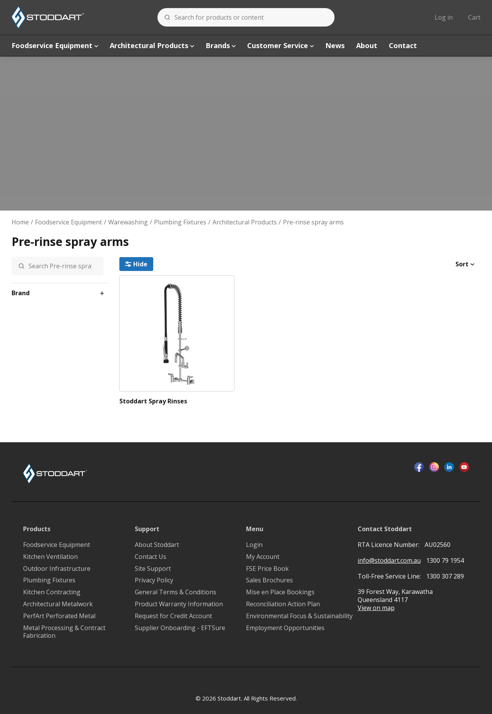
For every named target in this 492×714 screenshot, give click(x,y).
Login (254, 545)
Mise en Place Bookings (280, 592)
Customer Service (280, 45)
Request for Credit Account (173, 616)
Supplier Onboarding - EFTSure (180, 628)
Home (20, 222)
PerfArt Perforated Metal (59, 616)
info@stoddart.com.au (389, 561)
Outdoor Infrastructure (56, 569)
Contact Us (150, 557)
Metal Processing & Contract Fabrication (64, 632)
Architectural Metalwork (58, 604)
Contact (403, 45)
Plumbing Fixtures (180, 222)
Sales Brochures (269, 580)
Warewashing (128, 222)
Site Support (153, 569)
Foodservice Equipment (55, 45)
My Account (262, 557)
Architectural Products (152, 45)
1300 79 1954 (445, 560)
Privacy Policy (154, 580)
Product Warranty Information (179, 604)
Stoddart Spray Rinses (153, 401)
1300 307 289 (445, 576)
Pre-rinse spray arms (313, 222)
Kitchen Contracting (51, 592)
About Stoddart (157, 545)
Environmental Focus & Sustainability (299, 616)
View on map (376, 608)
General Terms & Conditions (175, 592)
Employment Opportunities (285, 628)
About (366, 45)
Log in (444, 17)
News (335, 45)
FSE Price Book (267, 569)
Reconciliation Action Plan (283, 604)
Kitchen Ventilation (50, 557)
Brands (221, 45)
